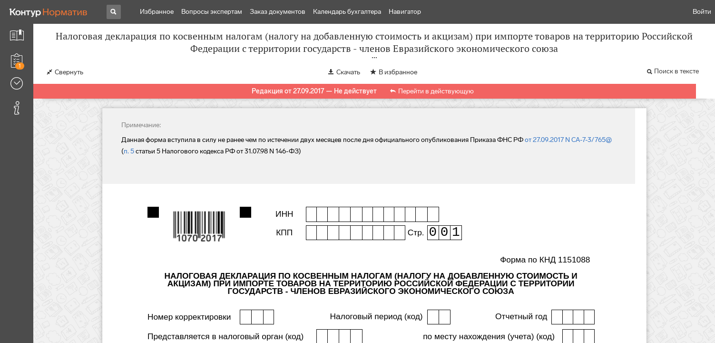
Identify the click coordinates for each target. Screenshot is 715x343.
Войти (702, 12)
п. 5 (129, 151)
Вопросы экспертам (211, 12)
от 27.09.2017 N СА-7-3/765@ (568, 140)
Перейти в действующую (436, 91)
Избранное (157, 12)
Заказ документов (277, 12)
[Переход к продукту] (49, 12)
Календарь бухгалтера (347, 12)
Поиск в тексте (676, 71)
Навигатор (405, 12)
